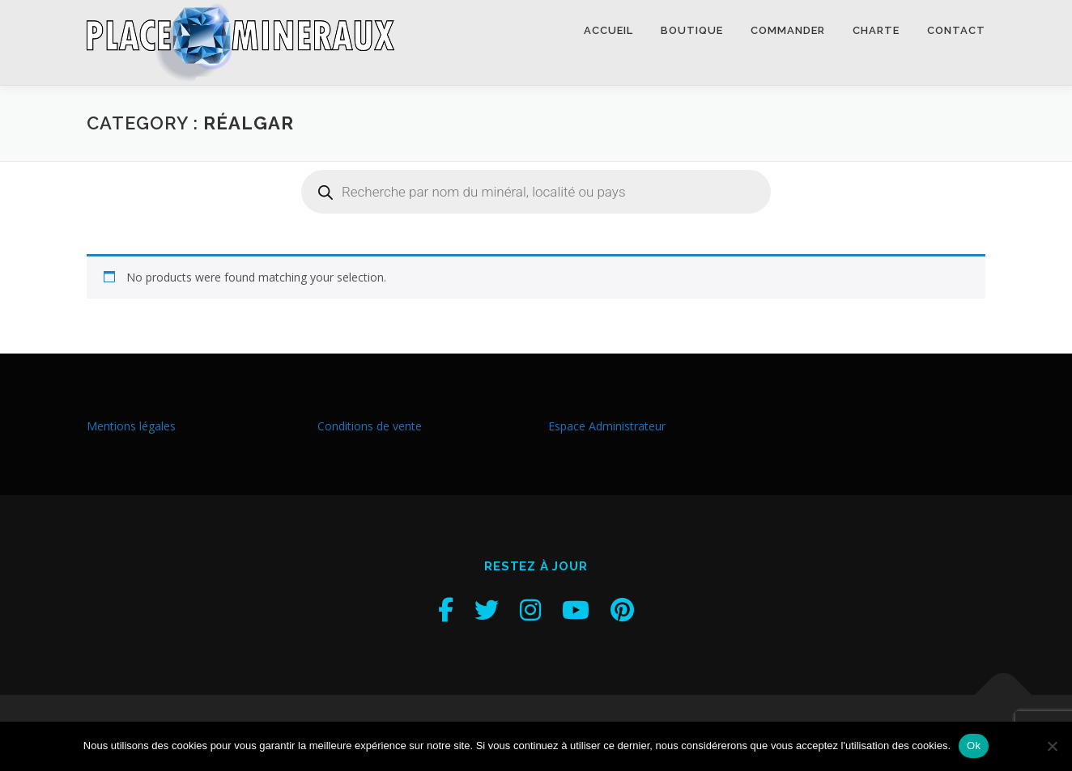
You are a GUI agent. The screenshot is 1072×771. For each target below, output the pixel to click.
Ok (974, 745)
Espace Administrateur (607, 426)
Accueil (608, 30)
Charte (876, 30)
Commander (788, 30)
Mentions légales (131, 426)
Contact (956, 30)
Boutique (692, 30)
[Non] (1052, 746)
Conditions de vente (369, 426)
